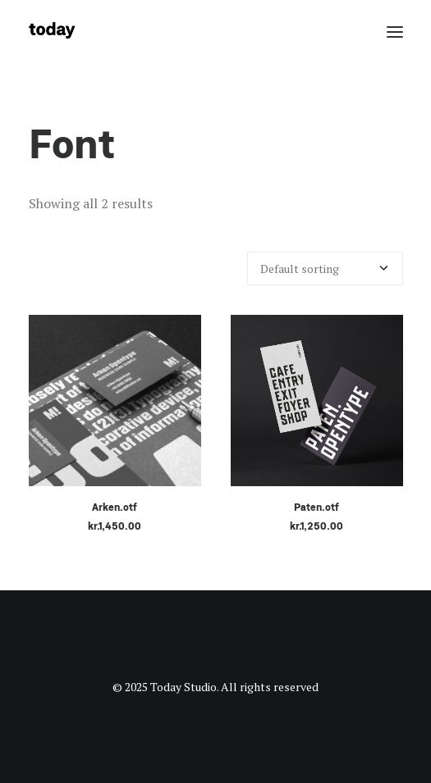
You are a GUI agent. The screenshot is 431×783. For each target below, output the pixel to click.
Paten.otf (316, 506)
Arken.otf (114, 506)
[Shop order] (325, 268)
